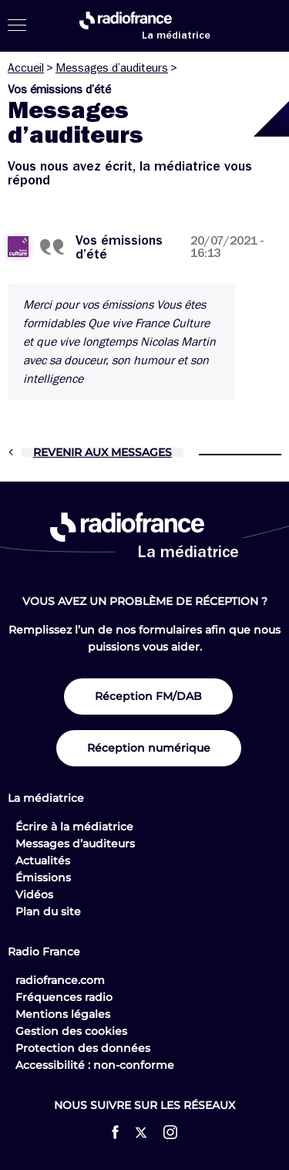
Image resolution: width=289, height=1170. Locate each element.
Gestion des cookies (71, 1031)
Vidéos (34, 894)
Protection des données (82, 1048)
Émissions (43, 877)
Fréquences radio (64, 997)
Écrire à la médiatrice (74, 827)
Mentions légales (62, 1014)
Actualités (42, 860)
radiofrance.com (60, 980)
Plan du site (48, 911)
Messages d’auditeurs (111, 68)
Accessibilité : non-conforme (94, 1065)
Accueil (26, 68)
